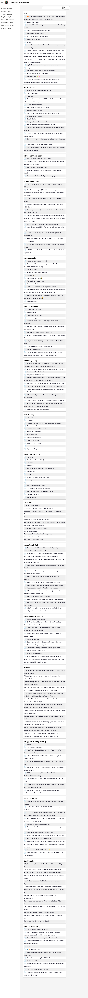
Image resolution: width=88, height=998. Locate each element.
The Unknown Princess (34, 426)
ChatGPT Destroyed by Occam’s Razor (39, 346)
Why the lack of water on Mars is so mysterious (39, 912)
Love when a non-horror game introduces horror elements (45, 369)
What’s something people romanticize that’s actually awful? (45, 599)
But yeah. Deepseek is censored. (37, 929)
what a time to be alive (34, 431)
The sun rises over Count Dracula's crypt (40, 491)
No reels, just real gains (34, 747)
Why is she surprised (33, 39)
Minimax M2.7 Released (34, 653)
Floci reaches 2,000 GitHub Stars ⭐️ (38, 850)
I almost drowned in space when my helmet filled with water (42, 887)
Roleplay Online (6, 28)
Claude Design (31, 119)
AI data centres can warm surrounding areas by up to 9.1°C (42, 872)
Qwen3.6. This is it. (33, 639)
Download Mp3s (6, 11)
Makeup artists (31, 480)
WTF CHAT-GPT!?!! (33, 961)
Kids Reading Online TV (8, 22)
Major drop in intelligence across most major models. (43, 648)
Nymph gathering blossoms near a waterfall (40, 468)
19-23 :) (29, 42)
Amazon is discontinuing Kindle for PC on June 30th (43, 113)
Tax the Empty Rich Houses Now (37, 36)
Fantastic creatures (33, 494)
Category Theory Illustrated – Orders (38, 122)
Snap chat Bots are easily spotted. (38, 969)
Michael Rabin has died (34, 105)
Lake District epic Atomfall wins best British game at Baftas (45, 400)
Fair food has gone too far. (35, 281)
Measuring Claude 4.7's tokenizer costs (39, 145)
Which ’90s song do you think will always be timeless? (44, 582)
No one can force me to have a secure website (38, 508)
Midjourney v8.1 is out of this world (38, 477)
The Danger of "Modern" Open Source (39, 159)
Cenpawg (30, 420)
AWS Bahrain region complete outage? (39, 838)
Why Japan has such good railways (38, 107)
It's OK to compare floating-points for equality (41, 125)
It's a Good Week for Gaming (36, 372)
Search (66, 8)
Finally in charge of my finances (37, 272)
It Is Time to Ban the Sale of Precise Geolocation (42, 224)
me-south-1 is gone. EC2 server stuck (39, 824)
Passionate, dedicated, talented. (37, 284)
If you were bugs (32, 449)
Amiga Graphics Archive (34, 110)
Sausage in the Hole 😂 (34, 278)
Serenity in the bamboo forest (36, 429)
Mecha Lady (31, 446)
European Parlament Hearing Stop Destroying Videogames (45, 386)
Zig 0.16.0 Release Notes (32, 505)
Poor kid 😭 (30, 275)
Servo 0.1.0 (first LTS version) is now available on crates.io (42, 511)
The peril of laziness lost (31, 517)
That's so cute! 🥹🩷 (33, 76)
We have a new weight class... (36, 650)
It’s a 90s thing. (32, 301)
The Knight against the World (36, 486)
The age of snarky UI (30, 514)
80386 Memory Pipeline (34, 116)
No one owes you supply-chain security (36, 519)
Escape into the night (33, 440)
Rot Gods (30, 457)
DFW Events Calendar (8, 25)
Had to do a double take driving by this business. (42, 287)
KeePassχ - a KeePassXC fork (33, 540)
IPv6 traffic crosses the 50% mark (34, 525)
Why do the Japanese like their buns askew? (41, 71)
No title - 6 (30, 474)
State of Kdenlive (32, 93)
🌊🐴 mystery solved (33, 949)
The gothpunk (31, 497)
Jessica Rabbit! (32, 434)
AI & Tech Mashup (6, 8)
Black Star (30, 417)
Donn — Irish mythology (34, 443)
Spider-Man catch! (33, 22)
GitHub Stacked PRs (30, 531)
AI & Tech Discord (6, 14)
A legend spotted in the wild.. (36, 375)
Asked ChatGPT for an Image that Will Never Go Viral (44, 938)
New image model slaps (34, 315)
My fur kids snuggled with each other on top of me (42, 65)
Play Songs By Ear (6, 17)
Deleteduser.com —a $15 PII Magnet (35, 528)
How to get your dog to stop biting (37, 73)
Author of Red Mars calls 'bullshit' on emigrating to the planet (43, 869)
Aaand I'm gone (32, 269)
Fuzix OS (30, 96)
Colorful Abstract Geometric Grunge (38, 488)
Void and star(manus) (34, 437)
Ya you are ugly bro (33, 318)
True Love (30, 744)
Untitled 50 (30, 463)
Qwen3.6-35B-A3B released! (36, 619)
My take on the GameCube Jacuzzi (38, 409)
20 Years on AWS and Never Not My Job (40, 833)
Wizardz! (30, 465)
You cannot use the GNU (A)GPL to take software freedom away (44, 522)
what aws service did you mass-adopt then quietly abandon (45, 835)
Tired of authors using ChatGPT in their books (41, 958)
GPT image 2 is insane (34, 309)
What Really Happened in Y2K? (37, 167)
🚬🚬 (29, 946)
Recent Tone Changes (34, 349)
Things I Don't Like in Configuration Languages (42, 176)
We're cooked (31, 312)
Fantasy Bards (31, 471)
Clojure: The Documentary (32, 537)
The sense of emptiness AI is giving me (39, 332)
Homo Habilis (31, 483)
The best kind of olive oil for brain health (36, 921)
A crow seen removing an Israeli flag (38, 30)
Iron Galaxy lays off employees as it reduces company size (45, 383)
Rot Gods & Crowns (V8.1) (35, 460)
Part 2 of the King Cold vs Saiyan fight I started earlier (44, 423)
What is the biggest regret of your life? (39, 596)
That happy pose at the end (35, 33)
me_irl (29, 68)
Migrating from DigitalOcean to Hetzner (39, 90)
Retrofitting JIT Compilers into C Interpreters (38, 534)
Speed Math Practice (7, 20)
